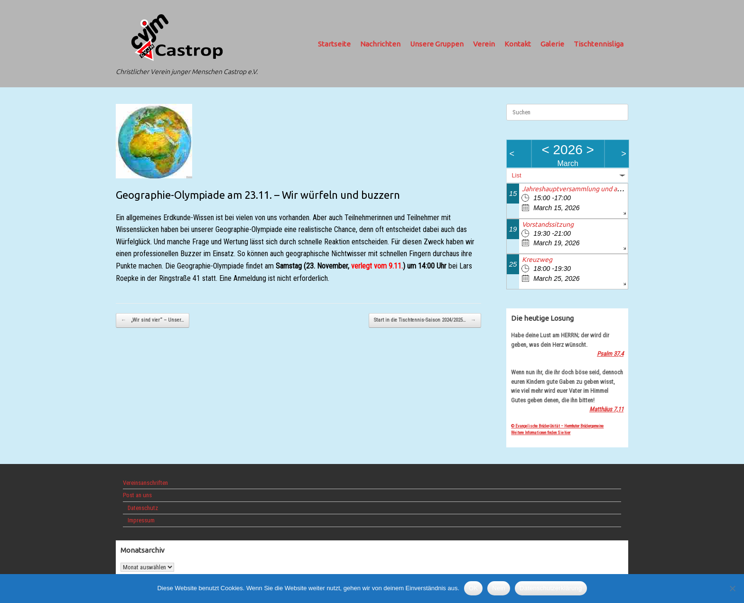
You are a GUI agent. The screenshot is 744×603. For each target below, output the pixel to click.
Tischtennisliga (598, 44)
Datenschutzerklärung (551, 588)
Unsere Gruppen (437, 44)
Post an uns (137, 495)
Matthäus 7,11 (606, 409)
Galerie (552, 44)
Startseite (334, 44)
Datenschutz (143, 507)
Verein (484, 44)
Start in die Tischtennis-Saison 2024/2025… (425, 320)
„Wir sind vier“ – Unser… (152, 320)
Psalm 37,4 (610, 353)
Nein (498, 588)
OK (473, 588)
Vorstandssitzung (548, 224)
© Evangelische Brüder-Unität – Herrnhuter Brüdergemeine (557, 426)
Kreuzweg (537, 259)
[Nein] (732, 588)
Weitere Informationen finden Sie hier (540, 432)
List (516, 175)
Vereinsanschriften (145, 482)
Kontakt (517, 44)
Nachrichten (380, 44)
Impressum (141, 520)
